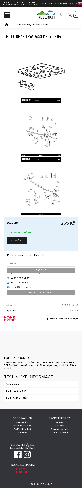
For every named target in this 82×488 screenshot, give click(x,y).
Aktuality (59, 422)
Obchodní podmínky (33, 4)
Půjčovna (56, 4)
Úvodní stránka (6, 24)
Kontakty (68, 4)
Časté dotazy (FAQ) (23, 429)
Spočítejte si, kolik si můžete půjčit (62, 319)
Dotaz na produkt (41, 292)
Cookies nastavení (59, 432)
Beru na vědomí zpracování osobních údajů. (25, 274)
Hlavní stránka (22, 4)
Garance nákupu (22, 422)
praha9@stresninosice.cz (23, 287)
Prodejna (44, 4)
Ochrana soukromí (59, 429)
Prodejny (22, 432)
